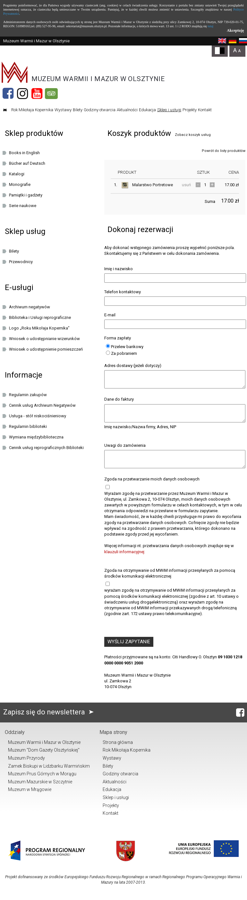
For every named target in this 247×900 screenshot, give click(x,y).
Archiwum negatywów (29, 306)
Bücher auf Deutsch (27, 163)
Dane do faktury (119, 402)
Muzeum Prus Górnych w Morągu (42, 782)
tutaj (210, 26)
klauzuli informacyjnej (124, 560)
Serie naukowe (22, 205)
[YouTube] (36, 93)
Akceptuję (235, 30)
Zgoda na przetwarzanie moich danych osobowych (152, 487)
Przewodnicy (21, 261)
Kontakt (205, 109)
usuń (186, 184)
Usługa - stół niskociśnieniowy (37, 415)
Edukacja (147, 109)
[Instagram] (22, 93)
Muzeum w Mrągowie (29, 798)
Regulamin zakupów (28, 394)
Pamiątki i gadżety (25, 195)
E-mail (109, 314)
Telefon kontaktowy (122, 291)
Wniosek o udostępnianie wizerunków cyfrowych (44, 339)
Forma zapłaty (117, 338)
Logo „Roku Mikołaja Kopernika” (39, 328)
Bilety (77, 109)
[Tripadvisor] (51, 93)
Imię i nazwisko (118, 268)
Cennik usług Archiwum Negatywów (42, 405)
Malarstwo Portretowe (152, 184)
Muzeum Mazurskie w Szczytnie (40, 790)
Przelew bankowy (124, 346)
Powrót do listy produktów (223, 151)
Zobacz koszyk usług (193, 135)
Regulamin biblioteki (28, 426)
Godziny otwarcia (99, 109)
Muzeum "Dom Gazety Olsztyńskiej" (44, 758)
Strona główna (118, 751)
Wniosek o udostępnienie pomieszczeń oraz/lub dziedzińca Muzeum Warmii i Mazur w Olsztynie (50, 350)
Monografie (19, 184)
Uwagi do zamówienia (125, 451)
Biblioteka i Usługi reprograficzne (40, 317)
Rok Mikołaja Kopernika (32, 109)
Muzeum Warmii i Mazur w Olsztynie (44, 751)
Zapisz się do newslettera (50, 721)
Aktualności (127, 109)
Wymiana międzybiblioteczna (36, 437)
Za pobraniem (121, 353)
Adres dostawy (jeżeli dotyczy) (132, 365)
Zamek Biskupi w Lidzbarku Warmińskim (49, 774)
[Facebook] (8, 94)
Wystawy (63, 109)
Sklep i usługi (169, 109)
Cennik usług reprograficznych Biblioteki (46, 447)
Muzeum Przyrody (26, 766)
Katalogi (16, 173)
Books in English (24, 152)
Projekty (190, 109)
